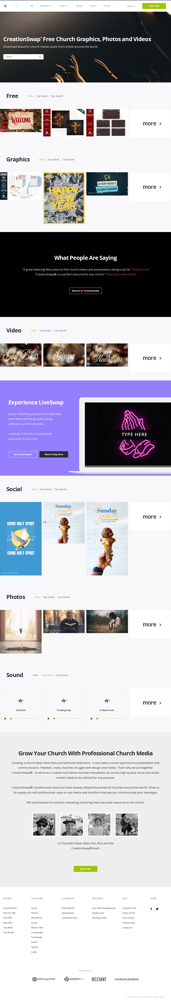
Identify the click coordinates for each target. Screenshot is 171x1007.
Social (79, 5)
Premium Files (10, 908)
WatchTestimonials (85, 290)
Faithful (20, 710)
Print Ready (36, 937)
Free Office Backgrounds (103, 908)
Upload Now (68, 913)
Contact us (127, 927)
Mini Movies (36, 917)
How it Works (68, 908)
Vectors (34, 947)
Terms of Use (128, 913)
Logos (34, 952)
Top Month (56, 96)
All (31, 5)
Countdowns (37, 932)
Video (64, 5)
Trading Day (64, 710)
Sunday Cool (98, 913)
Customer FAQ (129, 908)
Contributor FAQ (69, 917)
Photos (93, 5)
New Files (7, 922)
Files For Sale (9, 913)
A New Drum (107, 710)
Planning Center (99, 917)
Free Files (7, 917)
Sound (107, 5)
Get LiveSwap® (23, 454)
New (30, 96)
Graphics (46, 5)
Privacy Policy (128, 922)
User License (128, 917)
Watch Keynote (54, 454)
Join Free (154, 5)
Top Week (42, 96)
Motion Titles (37, 927)
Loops (34, 922)
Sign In (131, 5)
